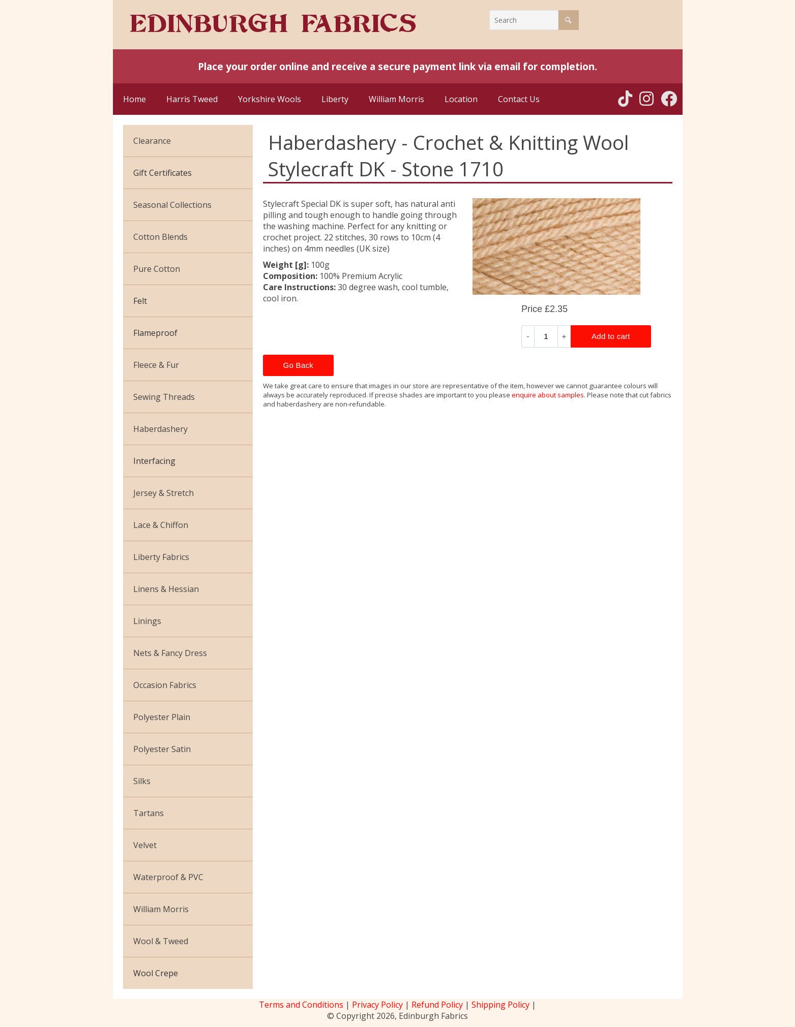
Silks (142, 781)
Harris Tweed (192, 99)
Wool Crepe (155, 973)
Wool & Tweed (160, 941)
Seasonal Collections (172, 204)
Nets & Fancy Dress (170, 653)
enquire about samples (548, 394)
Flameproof (155, 332)
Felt (140, 300)
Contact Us (519, 99)
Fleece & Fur (156, 364)
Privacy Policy (377, 1004)
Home (134, 99)
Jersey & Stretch (163, 493)
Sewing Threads (164, 396)
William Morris (396, 99)
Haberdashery (160, 428)
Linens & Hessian (166, 589)
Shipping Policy (500, 1004)
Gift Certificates (162, 172)
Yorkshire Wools (269, 99)
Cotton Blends (160, 236)
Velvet (145, 845)
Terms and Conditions (301, 1004)
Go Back (298, 365)
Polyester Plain (161, 717)
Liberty (334, 99)
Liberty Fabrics (161, 557)
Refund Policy (437, 1004)
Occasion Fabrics (164, 685)
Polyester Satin (162, 749)
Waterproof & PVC (168, 877)
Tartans (148, 813)
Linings (147, 621)
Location (461, 99)
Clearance (152, 140)
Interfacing (154, 460)
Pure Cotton (156, 268)
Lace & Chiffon (160, 525)
